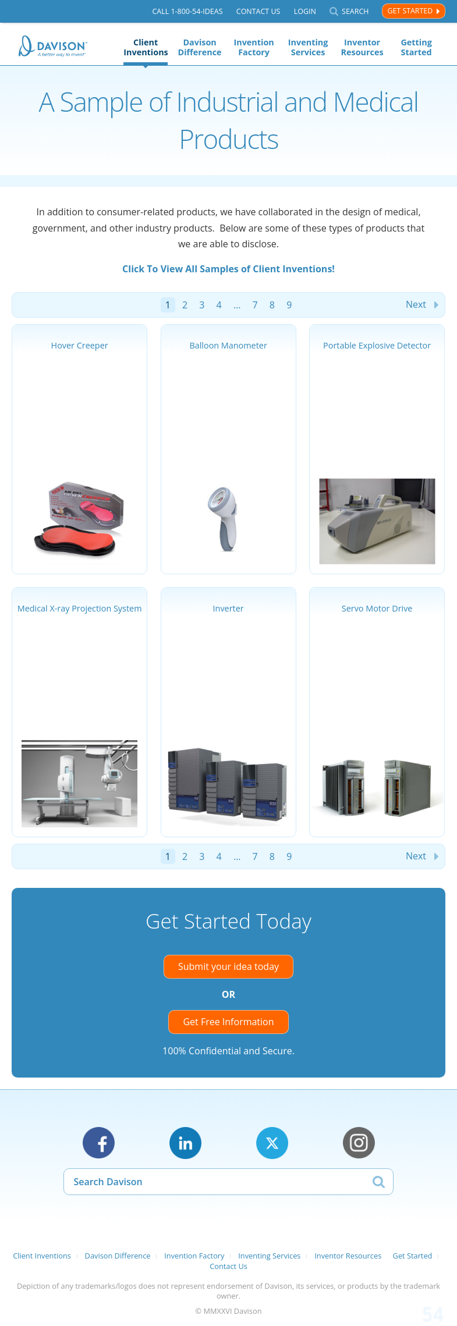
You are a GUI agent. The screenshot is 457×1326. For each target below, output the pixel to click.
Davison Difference (200, 47)
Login (305, 11)
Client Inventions (145, 47)
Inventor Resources (362, 47)
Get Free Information (228, 1021)
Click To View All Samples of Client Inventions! (228, 268)
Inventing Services (308, 47)
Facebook (99, 1143)
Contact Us (258, 11)
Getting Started (416, 47)
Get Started (410, 11)
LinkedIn (185, 1143)
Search (355, 11)
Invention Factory (253, 47)
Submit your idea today (228, 966)
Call (187, 11)
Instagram (359, 1143)
